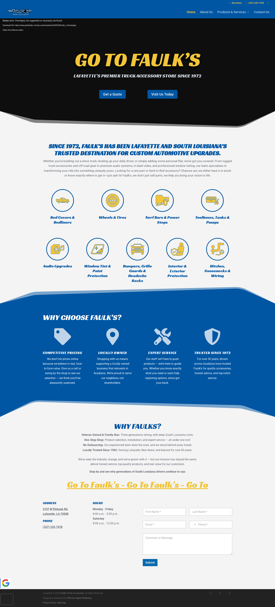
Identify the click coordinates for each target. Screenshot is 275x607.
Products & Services (231, 12)
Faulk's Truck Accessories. (72, 593)
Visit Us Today (162, 94)
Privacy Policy (49, 603)
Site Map (62, 603)
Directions (235, 3)
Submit (150, 562)
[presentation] (7, 599)
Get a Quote (112, 94)
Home (191, 12)
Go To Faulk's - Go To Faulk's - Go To (137, 484)
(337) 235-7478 (254, 3)
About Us (206, 12)
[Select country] (193, 524)
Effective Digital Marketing (79, 598)
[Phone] (210, 524)
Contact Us (261, 12)
